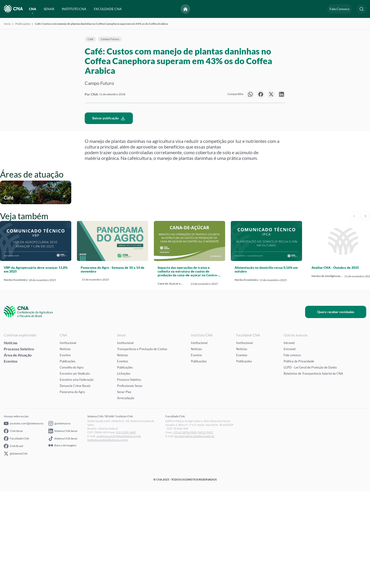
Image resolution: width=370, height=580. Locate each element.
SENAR (49, 9)
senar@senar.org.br (129, 524)
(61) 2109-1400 (126, 521)
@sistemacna (59, 512)
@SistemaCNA (15, 542)
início (7, 23)
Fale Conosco (339, 9)
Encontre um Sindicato (75, 462)
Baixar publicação (108, 206)
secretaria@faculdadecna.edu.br (194, 524)
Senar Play (124, 480)
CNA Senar (13, 519)
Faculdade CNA (16, 527)
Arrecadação (125, 487)
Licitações (123, 462)
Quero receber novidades (340, 400)
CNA (32, 9)
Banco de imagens (62, 534)
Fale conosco (292, 444)
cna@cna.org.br (106, 524)
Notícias (10, 431)
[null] (250, 94)
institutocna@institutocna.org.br (107, 528)
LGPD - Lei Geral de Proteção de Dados (310, 456)
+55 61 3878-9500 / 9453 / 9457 (193, 521)
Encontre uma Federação (76, 468)
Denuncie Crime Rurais (75, 474)
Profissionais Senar (130, 474)
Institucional (68, 431)
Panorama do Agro (72, 480)
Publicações (22, 23)
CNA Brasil (13, 534)
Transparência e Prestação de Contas (142, 437)
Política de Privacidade (299, 450)
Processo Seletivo (19, 437)
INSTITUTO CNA (74, 9)
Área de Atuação (18, 443)
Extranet (290, 437)
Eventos (10, 449)
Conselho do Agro (72, 456)
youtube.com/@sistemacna (23, 512)
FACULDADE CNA (108, 9)
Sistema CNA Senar (63, 519)
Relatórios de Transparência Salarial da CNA (313, 462)
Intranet (289, 431)
